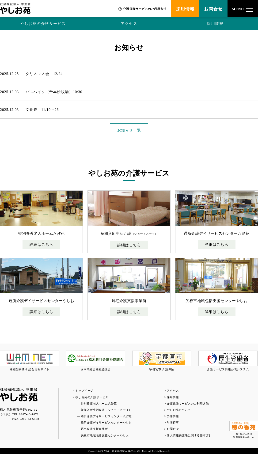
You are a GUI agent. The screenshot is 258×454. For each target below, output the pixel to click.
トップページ (84, 390)
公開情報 (173, 416)
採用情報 (185, 9)
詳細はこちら (41, 244)
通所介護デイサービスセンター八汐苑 (106, 416)
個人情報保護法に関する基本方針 (189, 435)
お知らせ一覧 (129, 130)
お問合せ (213, 9)
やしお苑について (179, 410)
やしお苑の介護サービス (43, 24)
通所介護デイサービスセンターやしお (106, 422)
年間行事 (173, 422)
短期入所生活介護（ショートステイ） (106, 410)
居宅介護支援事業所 (94, 429)
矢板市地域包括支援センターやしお (105, 435)
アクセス (129, 24)
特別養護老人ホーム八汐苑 (99, 403)
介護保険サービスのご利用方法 (145, 9)
